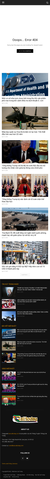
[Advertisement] (25, 19)
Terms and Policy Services (9, 463)
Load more (25, 274)
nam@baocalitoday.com (16, 445)
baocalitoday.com (14, 433)
